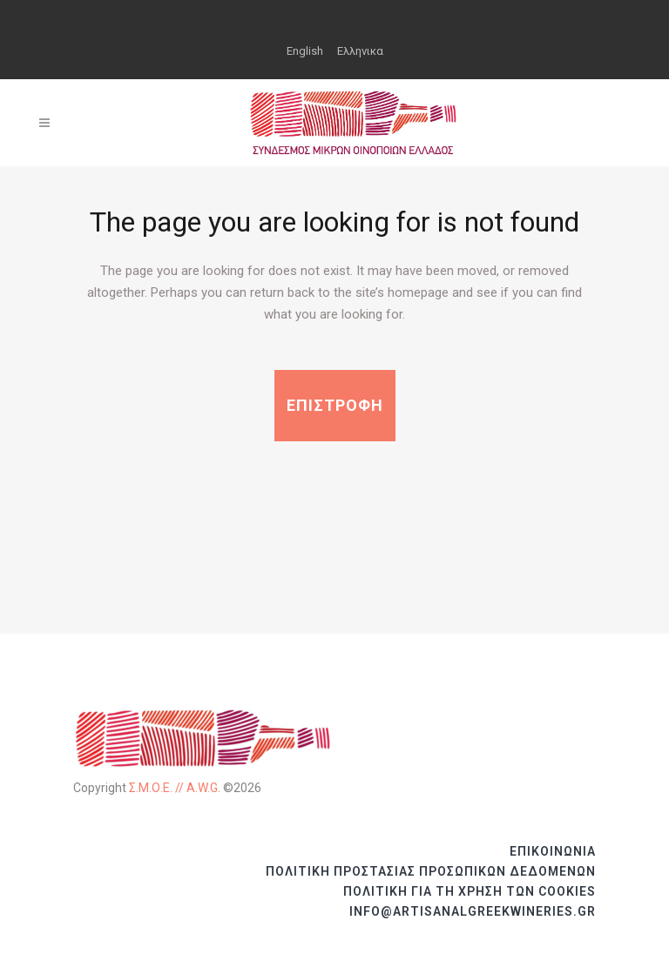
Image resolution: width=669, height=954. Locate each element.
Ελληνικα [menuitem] (360, 50)
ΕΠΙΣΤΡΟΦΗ (335, 405)
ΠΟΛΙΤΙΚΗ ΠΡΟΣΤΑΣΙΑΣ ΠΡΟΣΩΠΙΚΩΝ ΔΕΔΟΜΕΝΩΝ (431, 871)
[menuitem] (305, 50)
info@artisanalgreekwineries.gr (472, 911)
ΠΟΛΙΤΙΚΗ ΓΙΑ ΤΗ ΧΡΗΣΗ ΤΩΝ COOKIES (469, 891)
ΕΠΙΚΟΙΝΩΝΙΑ (553, 851)
